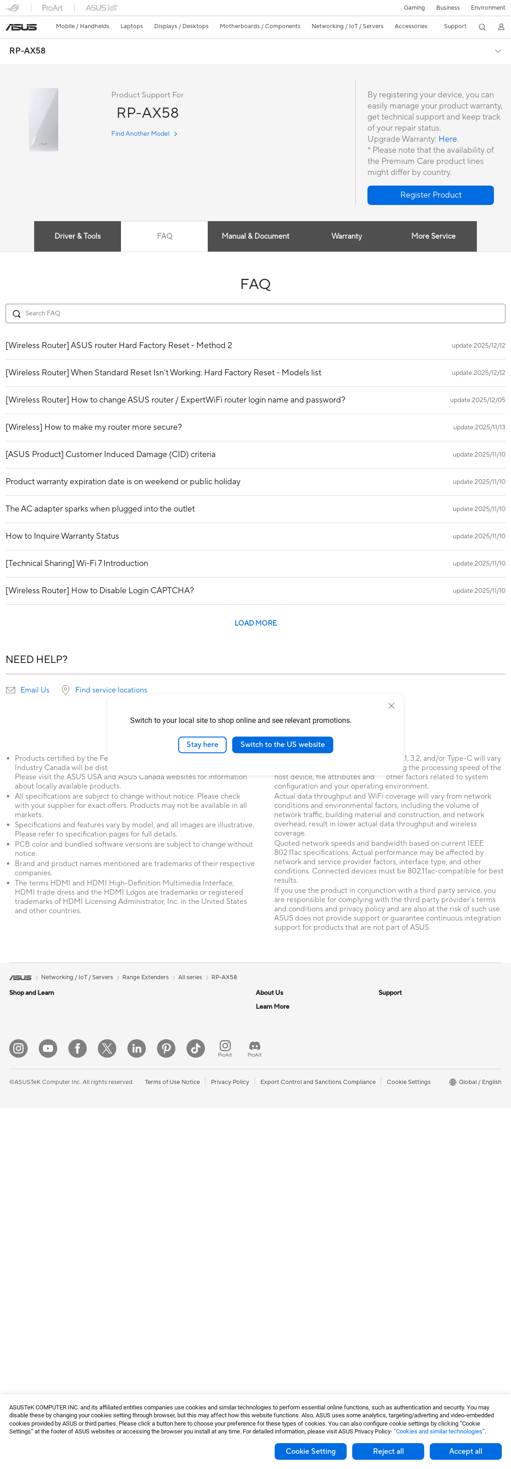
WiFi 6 (139, 1076)
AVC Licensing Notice (408, 1117)
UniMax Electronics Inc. (288, 1103)
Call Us (265, 1187)
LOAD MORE (255, 623)
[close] (391, 706)
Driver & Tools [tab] (77, 236)
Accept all (465, 1451)
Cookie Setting (311, 1451)
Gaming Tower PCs (35, 1215)
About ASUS (273, 1006)
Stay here (202, 744)
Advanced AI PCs (402, 1062)
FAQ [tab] (164, 236)
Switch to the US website (282, 744)
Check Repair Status (284, 1131)
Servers (141, 1187)
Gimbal (140, 1367)
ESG (385, 1006)
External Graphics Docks (164, 1020)
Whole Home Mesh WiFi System (175, 1104)
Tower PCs (23, 1201)
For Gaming (25, 1118)
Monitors (21, 1160)
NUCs (17, 1229)
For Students (26, 1104)
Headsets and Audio (158, 1256)
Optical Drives (28, 1368)
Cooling (20, 1340)
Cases (17, 1327)
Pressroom (270, 1062)
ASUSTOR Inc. (275, 1075)
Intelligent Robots (155, 1145)
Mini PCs (21, 1243)
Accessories (25, 1034)
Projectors (23, 1174)
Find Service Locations (287, 1145)
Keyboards (146, 1229)
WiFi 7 (139, 1062)
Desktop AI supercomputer (168, 1173)
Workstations (27, 1257)
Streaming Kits (151, 1270)
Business (448, 8)
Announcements (278, 1034)
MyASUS (268, 1228)
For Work (22, 1076)
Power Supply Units (36, 1354)
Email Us (34, 690)
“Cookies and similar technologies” (439, 1431)
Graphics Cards (30, 1313)
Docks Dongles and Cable (166, 1326)
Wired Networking (156, 1131)
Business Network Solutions (168, 1117)
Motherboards (29, 1299)
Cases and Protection (160, 1298)
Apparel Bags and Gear (162, 1284)
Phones (19, 1020)
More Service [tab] (433, 236)
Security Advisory (280, 1200)
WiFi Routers (148, 1090)
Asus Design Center (405, 1076)
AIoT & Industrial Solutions (166, 1159)
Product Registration (284, 1159)
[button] (414, 8)
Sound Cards (148, 1034)
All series (190, 977)
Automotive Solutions (408, 1104)
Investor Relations (280, 1048)
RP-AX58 (27, 51)
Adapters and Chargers (163, 1312)
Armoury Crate (399, 1145)
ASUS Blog (394, 1131)
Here (448, 139)
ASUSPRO (393, 1090)
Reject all (388, 1451)
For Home (22, 1062)
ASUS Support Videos (286, 1214)
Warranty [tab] (346, 236)
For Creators (26, 1090)
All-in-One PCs (29, 1188)
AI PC (386, 1048)
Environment (488, 8)
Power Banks (148, 1339)
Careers (266, 1020)
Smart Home (148, 1200)
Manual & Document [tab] (255, 236)
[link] (21, 27)
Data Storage (149, 1006)
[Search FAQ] (255, 313)
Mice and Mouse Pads (160, 1242)
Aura (385, 1159)
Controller (145, 1353)
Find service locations (111, 690)
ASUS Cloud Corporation (290, 1089)
